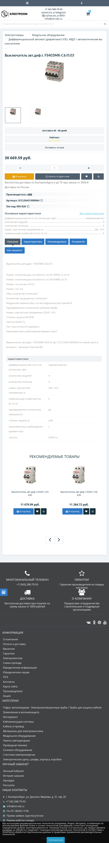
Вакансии (9, 648)
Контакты (9, 681)
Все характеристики (92, 213)
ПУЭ (5, 677)
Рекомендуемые (57, 241)
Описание (12, 241)
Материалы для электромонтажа (23, 731)
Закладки (8, 780)
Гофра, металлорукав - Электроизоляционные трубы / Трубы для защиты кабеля (52, 707)
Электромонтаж (12, 658)
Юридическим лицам (16, 672)
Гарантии (9, 653)
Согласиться (56, 839)
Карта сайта (10, 686)
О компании (10, 639)
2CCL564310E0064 (30, 200)
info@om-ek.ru (53, 18)
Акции (7, 696)
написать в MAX (55, 15)
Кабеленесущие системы (18, 721)
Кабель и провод (13, 726)
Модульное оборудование (19, 736)
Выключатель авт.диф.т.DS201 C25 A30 (30, 493)
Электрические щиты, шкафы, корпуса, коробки (32, 759)
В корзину (23, 511)
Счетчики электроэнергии (19, 754)
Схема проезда (12, 663)
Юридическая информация (20, 667)
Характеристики (33, 241)
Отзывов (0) (78, 241)
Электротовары (14, 35)
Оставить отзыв (54, 147)
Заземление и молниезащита (21, 712)
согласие (7, 829)
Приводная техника (15, 745)
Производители (12, 691)
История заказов (13, 775)
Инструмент (10, 717)
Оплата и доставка (14, 644)
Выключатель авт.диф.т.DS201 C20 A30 (79, 493)
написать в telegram (53, 12)
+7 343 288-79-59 (14, 801)
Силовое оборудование (17, 750)
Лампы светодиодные (16, 740)
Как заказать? (14, 250)
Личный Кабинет (13, 771)
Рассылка (9, 785)
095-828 (23, 206)
